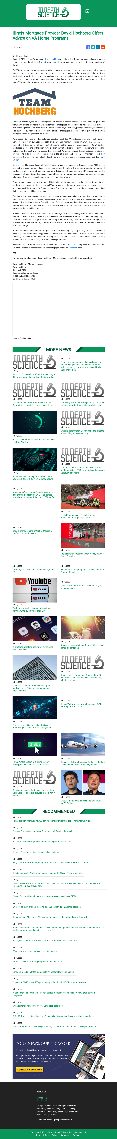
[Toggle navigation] (87, 11)
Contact (76, 1135)
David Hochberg (52, 59)
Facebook (73, 248)
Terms (38, 1135)
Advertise (65, 1135)
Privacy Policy (51, 1135)
